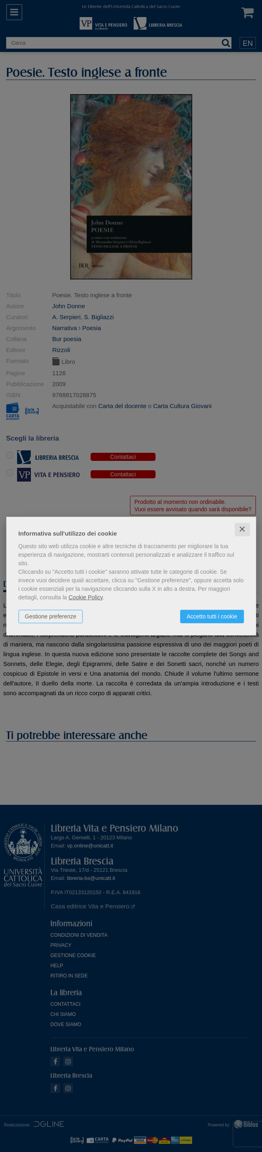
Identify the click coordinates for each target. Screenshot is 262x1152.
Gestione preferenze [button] (50, 616)
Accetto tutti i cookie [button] (211, 616)
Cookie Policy (86, 597)
